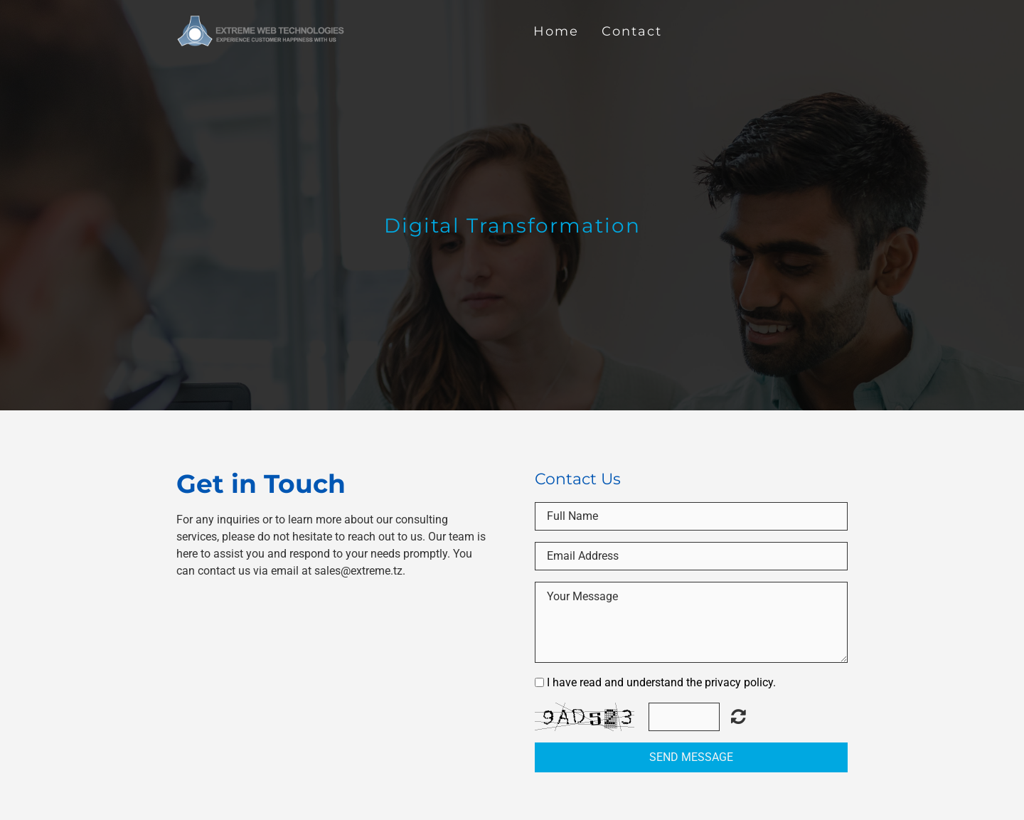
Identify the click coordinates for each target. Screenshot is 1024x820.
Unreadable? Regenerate (738, 716)
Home (556, 30)
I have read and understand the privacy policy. (661, 682)
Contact (632, 30)
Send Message (691, 757)
